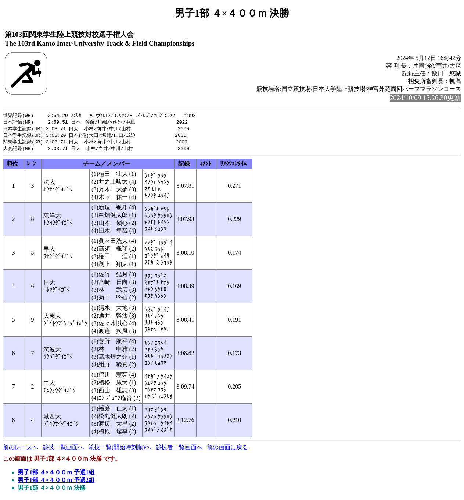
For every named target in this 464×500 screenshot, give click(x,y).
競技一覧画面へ (63, 449)
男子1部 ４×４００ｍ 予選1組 (56, 474)
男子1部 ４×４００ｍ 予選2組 (56, 482)
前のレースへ (20, 449)
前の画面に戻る (227, 449)
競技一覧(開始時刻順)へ (119, 449)
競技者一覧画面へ (178, 449)
